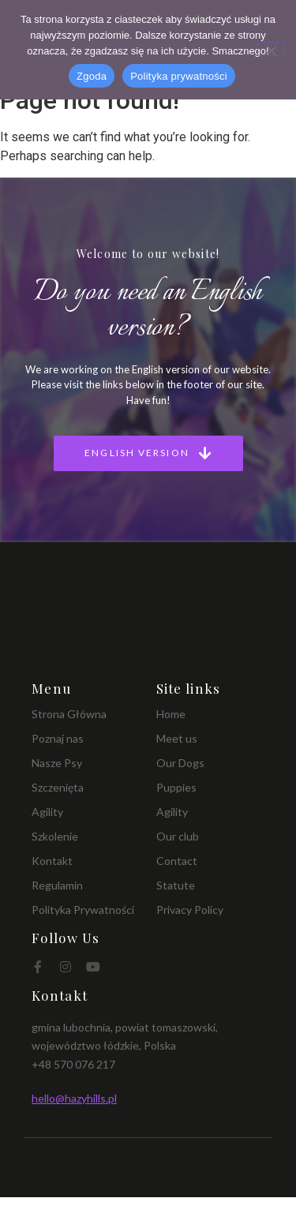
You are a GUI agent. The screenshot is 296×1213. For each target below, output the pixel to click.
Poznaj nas (58, 738)
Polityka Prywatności (83, 909)
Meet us (176, 738)
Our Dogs (180, 762)
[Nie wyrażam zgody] (270, 49)
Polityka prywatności (178, 76)
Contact (176, 860)
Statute (175, 885)
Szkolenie (55, 836)
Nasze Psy (57, 762)
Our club (177, 836)
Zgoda (92, 76)
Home (170, 714)
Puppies (176, 787)
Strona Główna (69, 714)
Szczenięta (58, 787)
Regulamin (57, 885)
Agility (47, 811)
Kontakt (52, 860)
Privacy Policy (189, 909)
